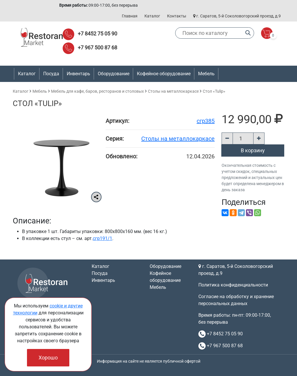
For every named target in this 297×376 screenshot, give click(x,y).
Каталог (152, 16)
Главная (129, 16)
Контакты (176, 16)
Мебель (39, 91)
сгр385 (206, 120)
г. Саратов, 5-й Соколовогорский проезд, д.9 (237, 16)
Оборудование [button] (113, 73)
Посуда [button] (51, 73)
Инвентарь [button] (78, 73)
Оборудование (165, 266)
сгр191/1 (102, 238)
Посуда (100, 273)
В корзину (253, 150)
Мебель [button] (206, 73)
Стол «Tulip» (214, 91)
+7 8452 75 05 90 (97, 34)
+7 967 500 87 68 (97, 47)
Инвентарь (103, 280)
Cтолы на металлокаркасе (173, 91)
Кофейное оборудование (164, 73)
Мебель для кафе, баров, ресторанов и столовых (97, 91)
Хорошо (48, 357)
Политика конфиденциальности (233, 285)
